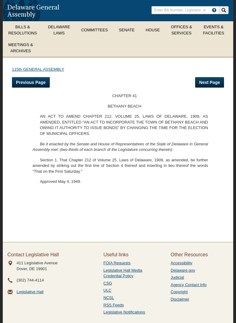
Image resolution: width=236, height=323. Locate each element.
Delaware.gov (183, 270)
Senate (127, 30)
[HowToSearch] (214, 10)
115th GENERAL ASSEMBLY (38, 69)
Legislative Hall (30, 292)
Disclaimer (180, 299)
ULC (108, 290)
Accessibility (181, 263)
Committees (94, 30)
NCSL (109, 297)
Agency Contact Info (188, 284)
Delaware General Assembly (33, 10)
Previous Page (31, 82)
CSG (108, 283)
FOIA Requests (117, 263)
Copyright (179, 292)
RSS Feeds (114, 305)
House (153, 30)
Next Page (209, 82)
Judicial (177, 277)
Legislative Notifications (124, 312)
